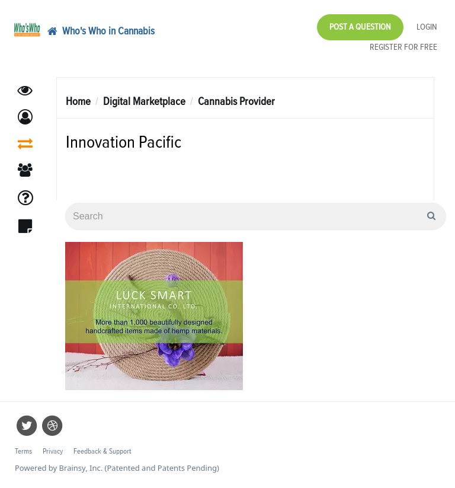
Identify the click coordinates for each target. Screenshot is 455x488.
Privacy (53, 451)
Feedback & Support (102, 451)
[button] (25, 117)
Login (426, 27)
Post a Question (360, 27)
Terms (23, 451)
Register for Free (403, 47)
